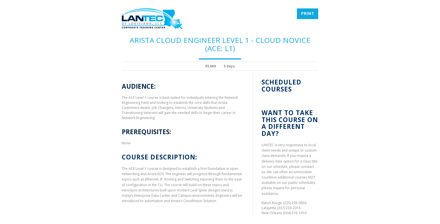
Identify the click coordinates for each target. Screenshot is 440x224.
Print (307, 13)
